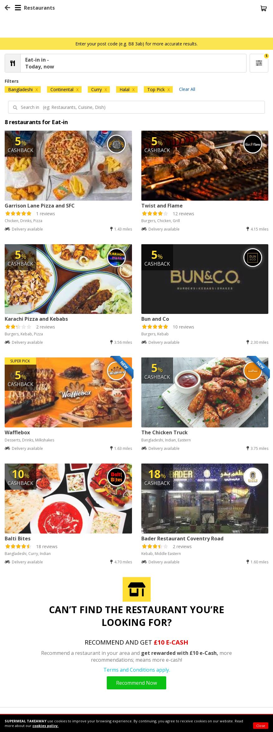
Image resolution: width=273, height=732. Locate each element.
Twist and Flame (162, 205)
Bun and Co (155, 318)
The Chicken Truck (164, 432)
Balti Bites (18, 538)
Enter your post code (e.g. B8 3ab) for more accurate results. (136, 44)
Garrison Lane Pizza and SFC (40, 205)
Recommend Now (136, 682)
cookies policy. (45, 725)
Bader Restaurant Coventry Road (182, 538)
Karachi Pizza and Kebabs (36, 318)
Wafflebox (17, 432)
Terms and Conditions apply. (136, 669)
